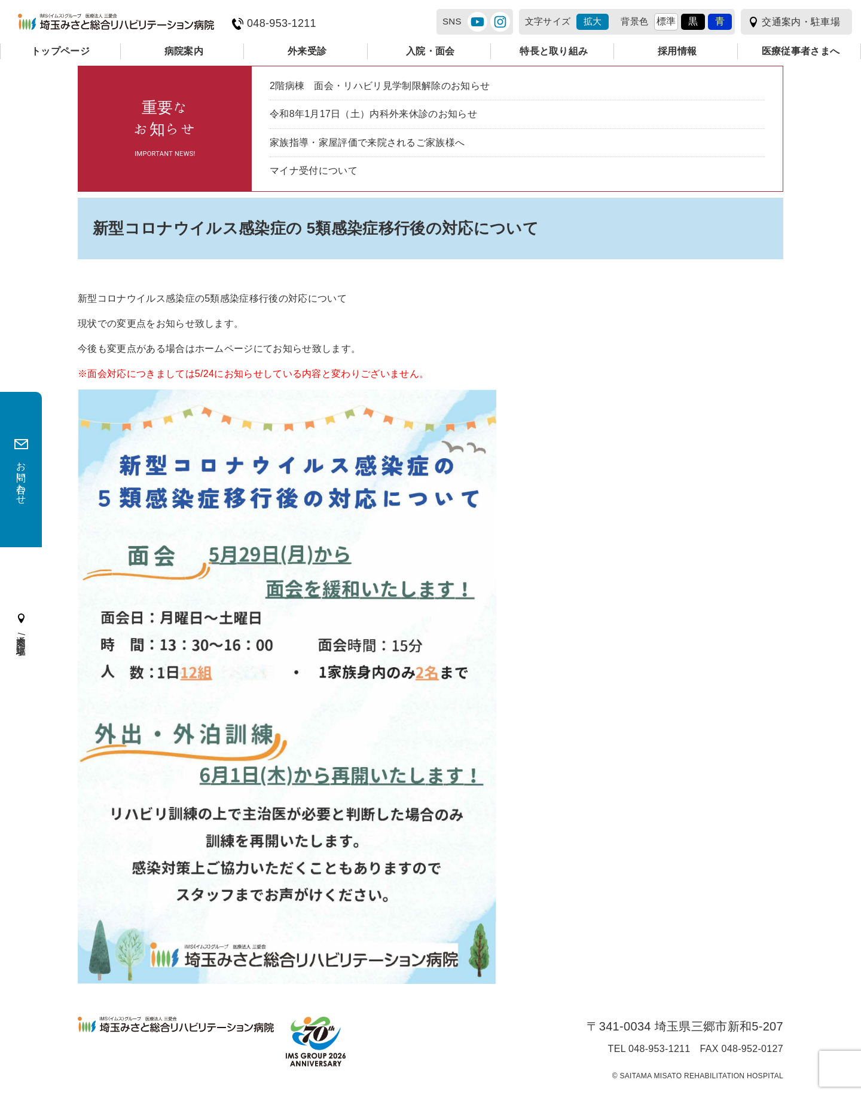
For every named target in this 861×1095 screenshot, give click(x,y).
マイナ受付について (314, 170)
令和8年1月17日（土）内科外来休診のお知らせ (373, 114)
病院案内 (183, 51)
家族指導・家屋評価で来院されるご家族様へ (367, 142)
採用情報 (677, 51)
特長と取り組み (554, 51)
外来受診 (307, 51)
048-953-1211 (281, 23)
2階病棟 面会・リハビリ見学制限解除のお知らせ (380, 86)
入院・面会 (430, 51)
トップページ (60, 51)
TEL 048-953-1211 (649, 1049)
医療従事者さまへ (801, 51)
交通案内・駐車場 (801, 22)
